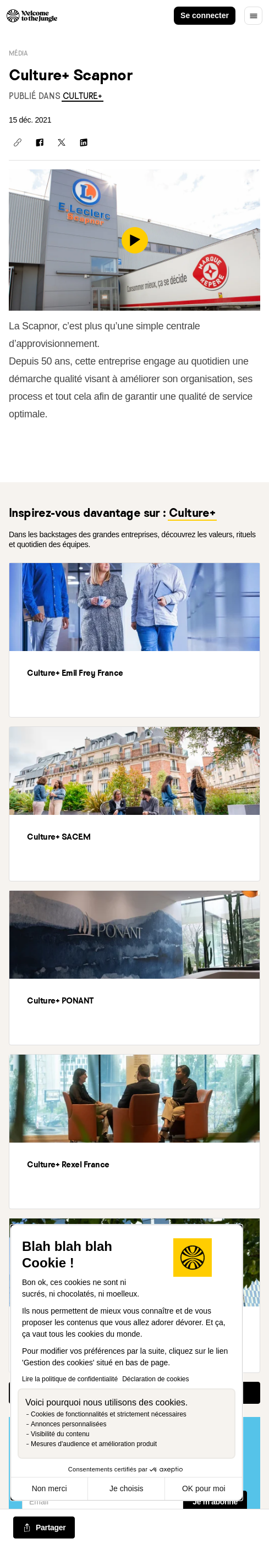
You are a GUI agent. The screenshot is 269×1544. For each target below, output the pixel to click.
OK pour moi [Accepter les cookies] (204, 1488)
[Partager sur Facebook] (39, 142)
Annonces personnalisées (68, 1424)
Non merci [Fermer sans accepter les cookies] (49, 1488)
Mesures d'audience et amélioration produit (94, 1444)
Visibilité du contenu (60, 1434)
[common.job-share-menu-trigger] (44, 1528)
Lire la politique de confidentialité (70, 1379)
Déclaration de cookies (155, 1379)
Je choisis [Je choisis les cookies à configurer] (126, 1488)
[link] (82, 96)
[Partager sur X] (61, 142)
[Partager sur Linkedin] (83, 142)
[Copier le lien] (17, 142)
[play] (135, 240)
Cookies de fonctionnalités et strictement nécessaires (108, 1414)
